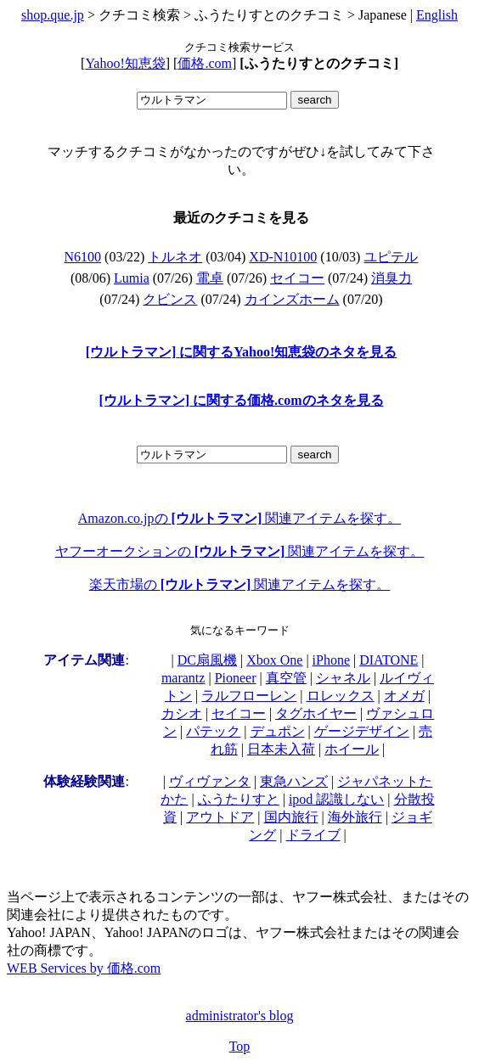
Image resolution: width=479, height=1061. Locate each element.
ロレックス (341, 695)
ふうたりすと (238, 799)
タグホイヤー (316, 713)
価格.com (205, 63)
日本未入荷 (281, 749)
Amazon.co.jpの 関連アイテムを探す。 (239, 518)
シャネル (343, 678)
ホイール (351, 749)
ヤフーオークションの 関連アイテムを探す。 (240, 551)
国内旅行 (291, 817)
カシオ (181, 713)
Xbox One (274, 660)
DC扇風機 (207, 660)
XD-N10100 (283, 257)
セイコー (297, 278)
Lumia (131, 278)
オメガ (404, 695)
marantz (183, 678)
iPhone (331, 660)
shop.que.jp (52, 15)
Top (240, 1046)
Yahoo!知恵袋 (125, 63)
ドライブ (313, 835)
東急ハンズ (294, 781)
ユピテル (390, 257)
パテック (213, 731)
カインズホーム (292, 299)
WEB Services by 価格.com (84, 968)
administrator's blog (240, 1015)
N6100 (83, 257)
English (437, 15)
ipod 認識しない (336, 799)
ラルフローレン (248, 695)
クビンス (170, 299)
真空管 (286, 678)
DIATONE (388, 660)
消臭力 (391, 278)
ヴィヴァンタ (210, 781)
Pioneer (235, 678)
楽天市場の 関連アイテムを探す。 (240, 584)
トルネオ (175, 257)
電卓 (209, 278)
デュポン (278, 731)
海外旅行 (355, 817)
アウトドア (220, 817)
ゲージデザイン (361, 731)
